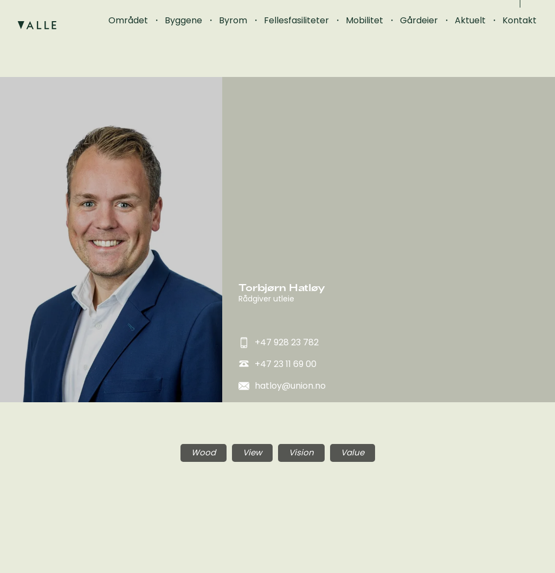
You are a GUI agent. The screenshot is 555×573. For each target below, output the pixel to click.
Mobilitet (364, 20)
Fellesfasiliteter (296, 20)
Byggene (183, 20)
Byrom (233, 20)
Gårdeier (419, 20)
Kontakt (519, 20)
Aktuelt (470, 20)
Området (128, 20)
